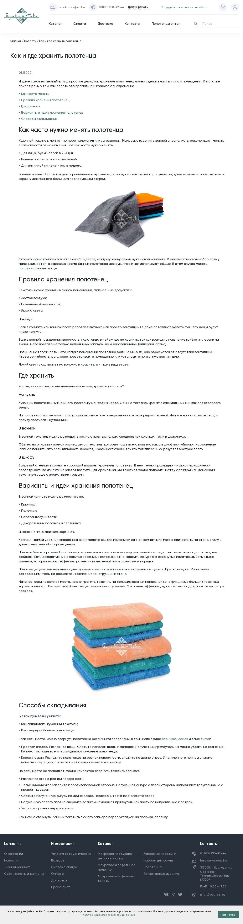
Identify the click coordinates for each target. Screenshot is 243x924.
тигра (205, 739)
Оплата (79, 24)
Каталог (55, 24)
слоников (169, 739)
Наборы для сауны (158, 860)
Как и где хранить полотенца (60, 41)
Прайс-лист (60, 887)
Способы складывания (39, 119)
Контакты (132, 24)
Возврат (57, 860)
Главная (15, 41)
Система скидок (64, 867)
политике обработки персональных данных (109, 914)
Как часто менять (35, 94)
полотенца (28, 268)
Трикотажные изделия (161, 874)
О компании (13, 854)
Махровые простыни (160, 854)
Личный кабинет (17, 867)
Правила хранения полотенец (45, 100)
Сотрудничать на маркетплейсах (184, 7)
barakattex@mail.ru (213, 860)
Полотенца (153, 867)
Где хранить (30, 106)
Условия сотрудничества (71, 854)
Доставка (105, 24)
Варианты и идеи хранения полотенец (52, 112)
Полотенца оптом (166, 24)
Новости (30, 41)
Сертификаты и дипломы (24, 874)
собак (183, 739)
